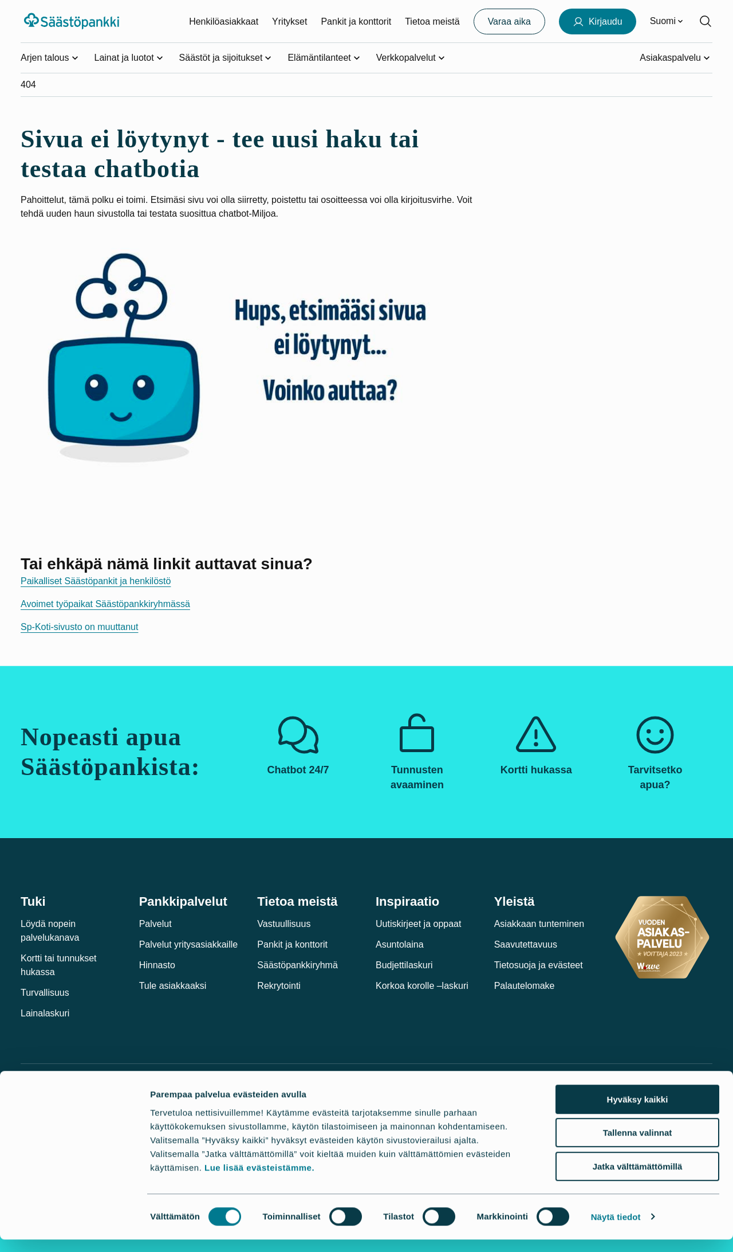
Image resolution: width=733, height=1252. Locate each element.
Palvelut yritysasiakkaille (188, 944)
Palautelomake (524, 986)
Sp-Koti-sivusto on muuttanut (79, 627)
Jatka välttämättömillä (638, 1179)
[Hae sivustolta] (705, 21)
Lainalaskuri (45, 1013)
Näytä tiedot (616, 1229)
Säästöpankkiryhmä (297, 965)
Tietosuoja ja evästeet (538, 965)
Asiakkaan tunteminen (539, 924)
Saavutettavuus (525, 944)
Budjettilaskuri (404, 965)
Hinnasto (157, 965)
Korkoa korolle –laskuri (422, 986)
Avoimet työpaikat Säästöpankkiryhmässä (105, 604)
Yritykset (289, 21)
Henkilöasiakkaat (223, 21)
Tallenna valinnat (637, 1146)
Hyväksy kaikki (637, 1112)
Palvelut (155, 924)
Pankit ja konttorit (356, 21)
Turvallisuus (45, 992)
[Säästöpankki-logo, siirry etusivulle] (73, 21)
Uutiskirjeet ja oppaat (418, 924)
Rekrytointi (279, 986)
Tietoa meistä (432, 21)
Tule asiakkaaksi (173, 986)
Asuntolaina (400, 944)
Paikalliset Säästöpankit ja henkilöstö (96, 581)
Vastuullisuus (283, 924)
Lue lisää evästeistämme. (259, 1180)
